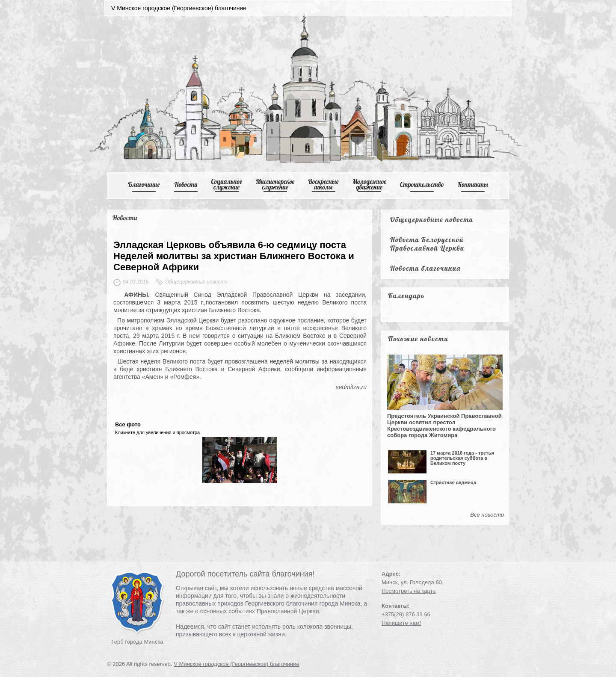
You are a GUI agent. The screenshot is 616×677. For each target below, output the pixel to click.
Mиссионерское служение (275, 184)
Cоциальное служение (226, 184)
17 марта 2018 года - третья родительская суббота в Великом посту (462, 458)
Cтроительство (422, 184)
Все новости (487, 514)
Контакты (473, 184)
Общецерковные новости (432, 219)
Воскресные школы (323, 184)
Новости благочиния (425, 268)
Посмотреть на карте (408, 591)
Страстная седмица (453, 482)
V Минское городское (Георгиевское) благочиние (236, 664)
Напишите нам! (401, 623)
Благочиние (144, 184)
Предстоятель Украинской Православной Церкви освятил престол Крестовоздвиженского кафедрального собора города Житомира (444, 425)
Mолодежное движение (369, 184)
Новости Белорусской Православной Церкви (427, 243)
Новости (186, 184)
